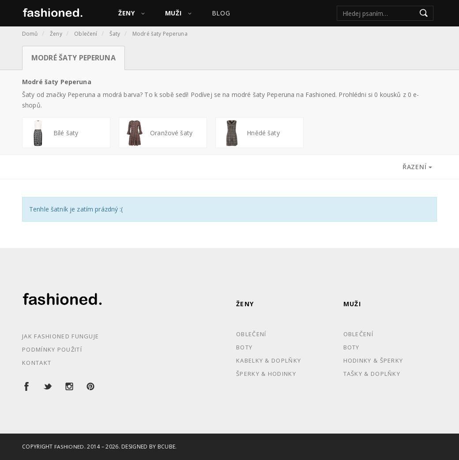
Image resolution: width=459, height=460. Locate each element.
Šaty (114, 33)
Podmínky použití (52, 349)
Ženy (56, 33)
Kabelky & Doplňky (268, 360)
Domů (30, 33)
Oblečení (85, 33)
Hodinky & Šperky (373, 360)
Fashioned (69, 446)
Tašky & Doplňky (372, 374)
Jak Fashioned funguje (60, 336)
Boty (244, 347)
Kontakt (36, 363)
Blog (221, 13)
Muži (352, 304)
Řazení (417, 167)
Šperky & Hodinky (266, 374)
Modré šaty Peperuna (160, 33)
